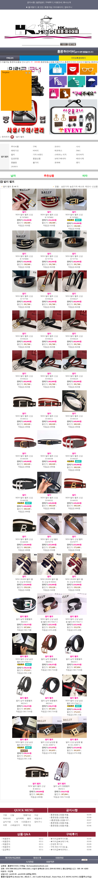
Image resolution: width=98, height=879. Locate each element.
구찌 (35, 146)
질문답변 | (40, 2)
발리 (13, 154)
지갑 (36, 815)
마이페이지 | (58, 7)
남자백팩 (20, 818)
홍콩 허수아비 (66, 51)
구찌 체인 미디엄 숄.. (59, 847)
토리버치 (80, 154)
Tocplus (5, 72)
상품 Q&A (23, 834)
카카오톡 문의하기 (78, 58)
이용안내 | (58, 2)
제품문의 (6, 839)
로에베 (57, 162)
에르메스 (58, 150)
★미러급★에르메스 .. (60, 849)
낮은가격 (65, 186)
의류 (5, 825)
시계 (16, 822)
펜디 (78, 162)
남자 (13, 175)
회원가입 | (48, 7)
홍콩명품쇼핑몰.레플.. (60, 815)
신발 (15, 815)
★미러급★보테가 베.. (60, 841)
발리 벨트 (20, 137)
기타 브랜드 (38, 154)
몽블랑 (14, 162)
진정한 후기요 (57, 844)
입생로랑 (15, 158)
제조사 (88, 186)
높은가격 (73, 186)
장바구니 (68, 7)
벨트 (29, 818)
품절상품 (37, 158)
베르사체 (80, 158)
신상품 (95, 186)
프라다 (57, 146)
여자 (84, 175)
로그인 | (40, 7)
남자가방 (7, 822)
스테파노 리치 (61, 154)
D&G (78, 150)
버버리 (36, 150)
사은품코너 (26, 822)
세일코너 (39, 818)
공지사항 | (31, 2)
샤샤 (78, 146)
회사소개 (67, 2)
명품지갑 (27, 815)
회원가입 (27, 825)
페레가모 (15, 150)
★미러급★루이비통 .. (60, 839)
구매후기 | (49, 2)
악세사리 (8, 818)
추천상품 (49, 175)
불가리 (36, 162)
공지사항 (72, 810)
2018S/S (14, 166)
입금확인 (6, 849)
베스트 (81, 186)
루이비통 (15, 146)
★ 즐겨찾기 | (31, 7)
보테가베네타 (60, 158)
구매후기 (72, 834)
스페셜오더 (15, 825)
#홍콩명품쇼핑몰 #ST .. (60, 820)
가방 (5, 815)
